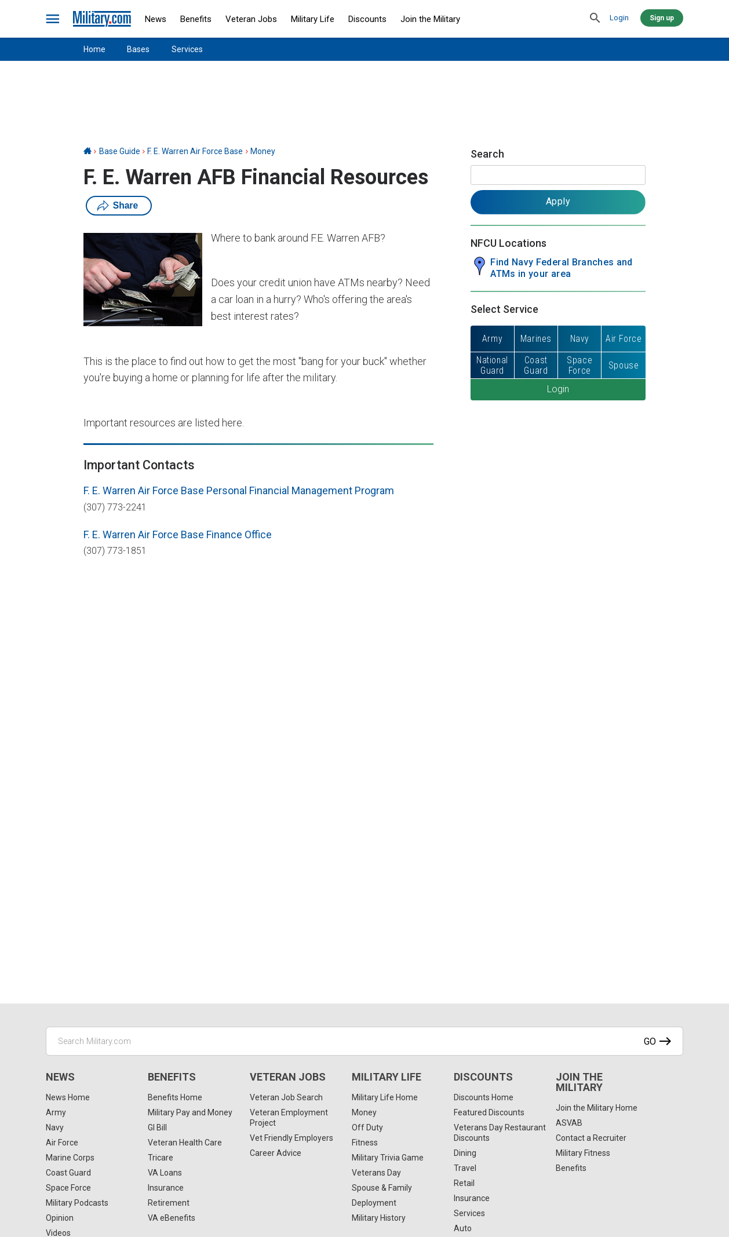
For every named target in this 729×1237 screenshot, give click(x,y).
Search (487, 154)
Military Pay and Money (190, 1112)
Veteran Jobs (251, 19)
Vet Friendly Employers (291, 1138)
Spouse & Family (382, 1187)
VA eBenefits (171, 1218)
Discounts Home (483, 1097)
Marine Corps (70, 1157)
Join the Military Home (596, 1107)
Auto (463, 1228)
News (155, 19)
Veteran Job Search (286, 1097)
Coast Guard (68, 1172)
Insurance (166, 1187)
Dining (465, 1153)
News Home (68, 1097)
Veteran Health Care (185, 1142)
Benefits (196, 19)
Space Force (68, 1187)
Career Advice (275, 1153)
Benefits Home (175, 1097)
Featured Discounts (489, 1112)
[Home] (87, 151)
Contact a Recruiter (591, 1138)
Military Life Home (385, 1097)
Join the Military (430, 19)
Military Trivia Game (388, 1157)
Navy (55, 1127)
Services (187, 49)
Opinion (60, 1218)
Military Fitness (583, 1153)
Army (56, 1112)
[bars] (53, 19)
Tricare (160, 1157)
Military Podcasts (77, 1202)
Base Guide (119, 151)
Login (619, 17)
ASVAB (569, 1122)
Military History (379, 1218)
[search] (595, 18)
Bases (138, 49)
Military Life (312, 19)
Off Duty (367, 1127)
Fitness (365, 1142)
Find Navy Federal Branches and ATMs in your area (561, 268)
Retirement (168, 1202)
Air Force (62, 1142)
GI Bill (157, 1127)
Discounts (367, 19)
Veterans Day (376, 1172)
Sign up (662, 18)
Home (94, 49)
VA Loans (165, 1172)
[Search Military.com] (364, 1041)
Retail (464, 1183)
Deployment (374, 1202)
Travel (465, 1168)
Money (262, 151)
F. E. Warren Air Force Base (195, 151)
